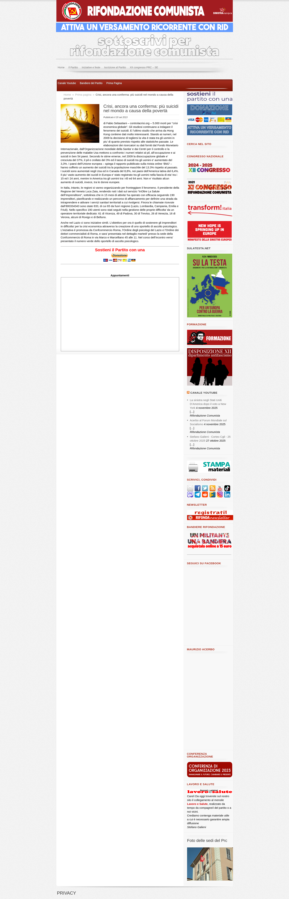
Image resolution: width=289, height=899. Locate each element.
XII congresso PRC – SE (144, 67)
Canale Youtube (67, 83)
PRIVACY (66, 893)
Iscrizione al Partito (115, 67)
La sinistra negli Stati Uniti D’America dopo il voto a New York (208, 403)
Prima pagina (83, 94)
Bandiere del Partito (91, 83)
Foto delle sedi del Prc (207, 840)
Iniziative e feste (91, 67)
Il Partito (73, 67)
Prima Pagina (114, 83)
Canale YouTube (203, 392)
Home (61, 67)
